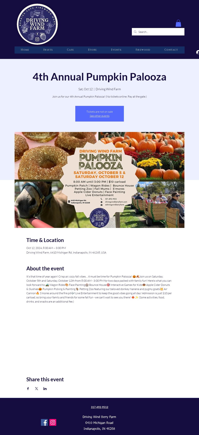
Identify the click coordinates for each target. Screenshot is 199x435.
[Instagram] (52, 422)
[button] (178, 23)
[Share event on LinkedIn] (45, 388)
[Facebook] (44, 422)
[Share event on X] (36, 388)
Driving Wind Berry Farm (99, 417)
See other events (99, 116)
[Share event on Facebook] (28, 388)
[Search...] (157, 32)
